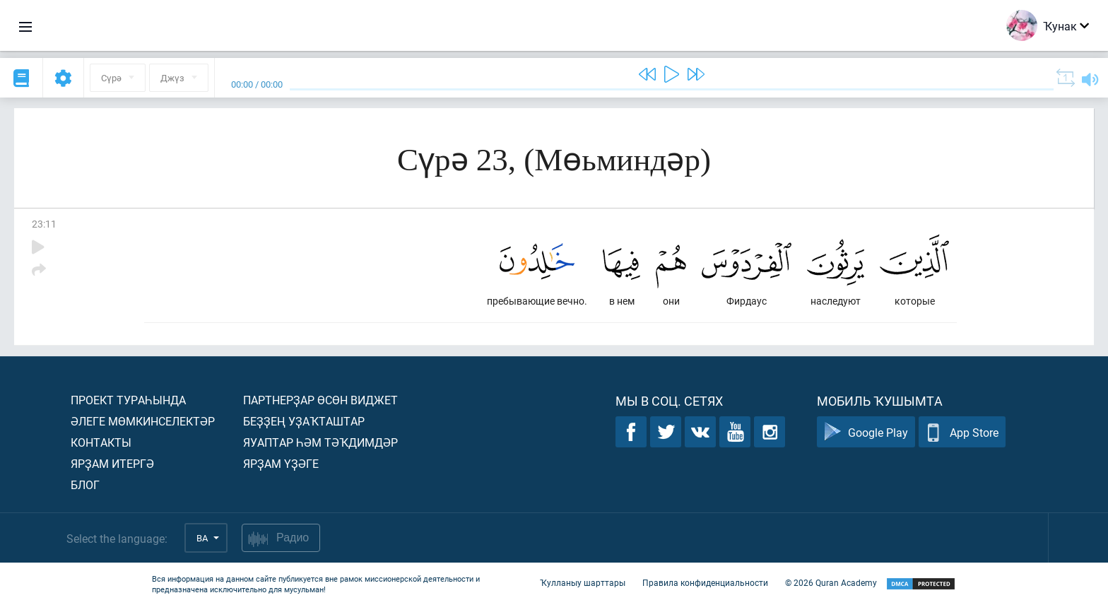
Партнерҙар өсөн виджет (320, 399)
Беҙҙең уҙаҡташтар (304, 420)
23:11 (44, 223)
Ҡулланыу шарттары (582, 582)
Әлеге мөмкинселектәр (143, 420)
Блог (85, 484)
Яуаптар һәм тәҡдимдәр (320, 442)
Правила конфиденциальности (705, 582)
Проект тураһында (128, 399)
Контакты (101, 442)
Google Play (866, 432)
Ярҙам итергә (112, 463)
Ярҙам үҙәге (281, 463)
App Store (962, 432)
